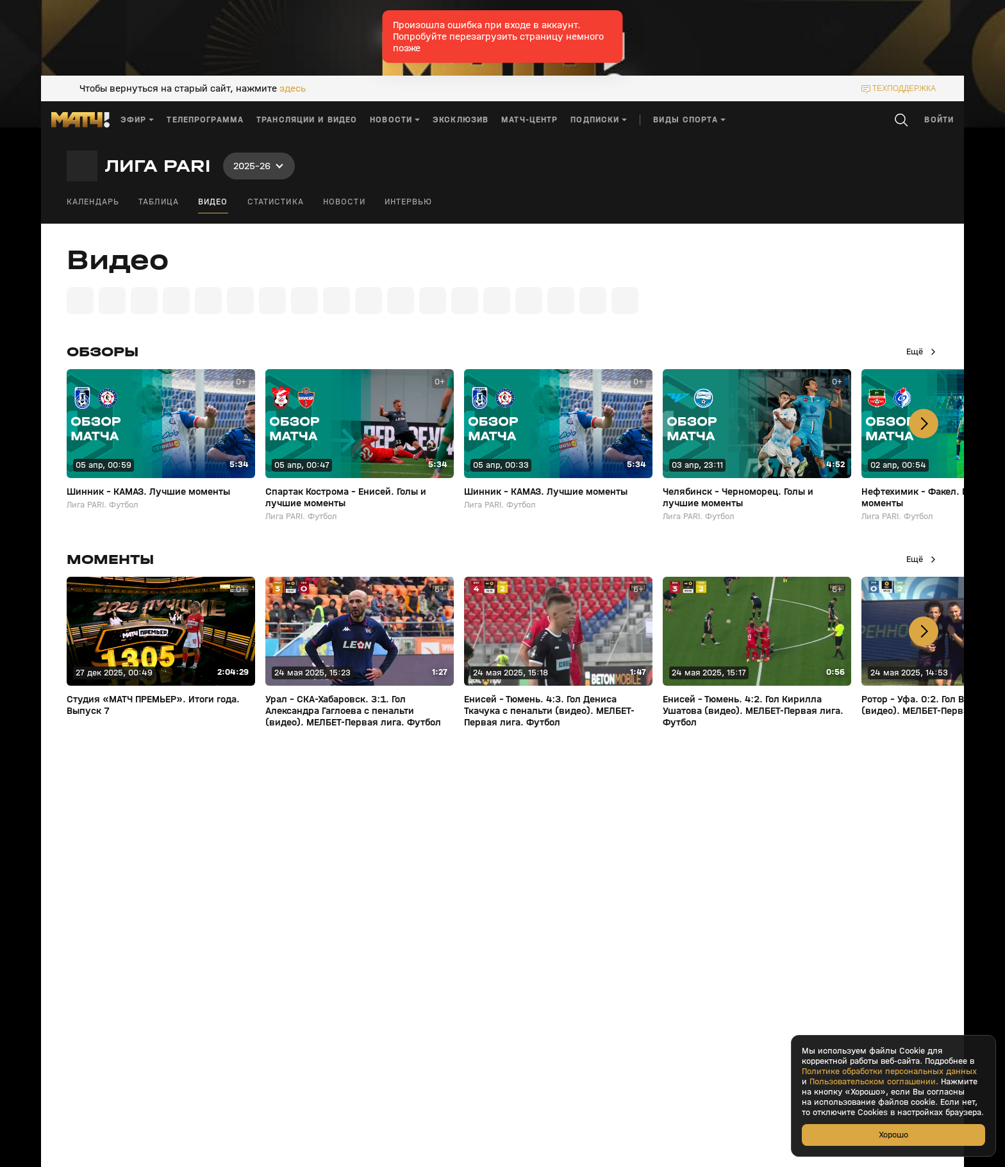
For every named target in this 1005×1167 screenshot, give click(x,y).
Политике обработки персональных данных (889, 1071)
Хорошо (893, 1134)
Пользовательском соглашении (873, 1082)
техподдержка (904, 88)
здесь (292, 88)
